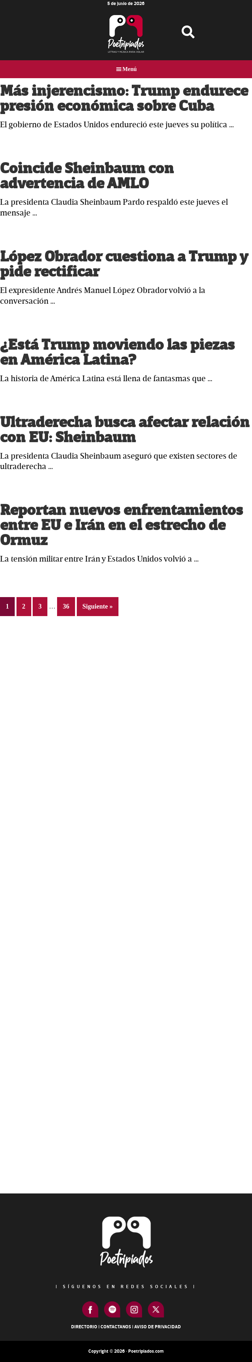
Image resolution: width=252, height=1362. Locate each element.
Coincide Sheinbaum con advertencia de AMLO (87, 176)
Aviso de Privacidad (157, 1327)
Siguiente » (98, 606)
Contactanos (116, 1327)
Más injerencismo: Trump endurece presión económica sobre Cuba (124, 99)
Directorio (84, 1327)
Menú (129, 69)
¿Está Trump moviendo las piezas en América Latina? (117, 353)
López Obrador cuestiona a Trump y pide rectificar (124, 264)
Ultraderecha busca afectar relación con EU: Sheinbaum (124, 430)
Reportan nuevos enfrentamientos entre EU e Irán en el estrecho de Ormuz (121, 525)
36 (68, 605)
